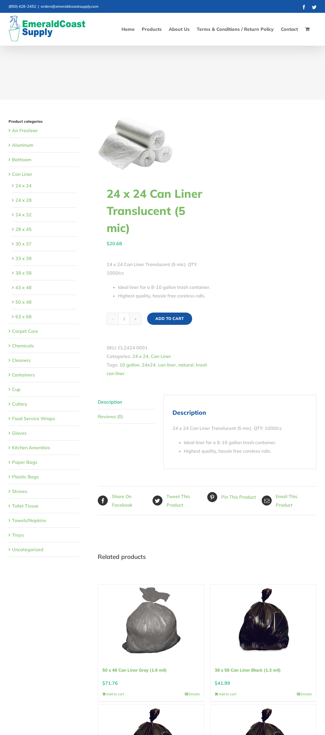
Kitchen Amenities (31, 447)
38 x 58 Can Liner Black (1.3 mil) (248, 670)
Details (194, 694)
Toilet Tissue (25, 506)
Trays (18, 535)
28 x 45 (23, 229)
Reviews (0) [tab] (110, 416)
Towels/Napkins (29, 520)
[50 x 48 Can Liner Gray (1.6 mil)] (151, 620)
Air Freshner (25, 130)
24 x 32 (23, 215)
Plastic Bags (25, 477)
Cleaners (21, 360)
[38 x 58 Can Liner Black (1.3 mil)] (263, 620)
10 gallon (129, 365)
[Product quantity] (124, 319)
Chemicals (23, 346)
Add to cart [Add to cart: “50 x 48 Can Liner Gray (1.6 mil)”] (115, 694)
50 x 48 (23, 302)
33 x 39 (23, 258)
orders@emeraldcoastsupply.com (70, 6)
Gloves (19, 433)
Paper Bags (24, 462)
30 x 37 (23, 244)
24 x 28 (23, 200)
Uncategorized (27, 549)
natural (186, 365)
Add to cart (169, 318)
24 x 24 (140, 356)
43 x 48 (23, 287)
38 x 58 (23, 273)
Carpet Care (25, 331)
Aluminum (22, 145)
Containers (23, 375)
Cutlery (19, 404)
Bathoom (21, 159)
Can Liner (161, 356)
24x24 (149, 365)
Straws (19, 491)
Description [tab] (110, 402)
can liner (167, 365)
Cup (16, 389)
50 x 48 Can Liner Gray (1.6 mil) (134, 670)
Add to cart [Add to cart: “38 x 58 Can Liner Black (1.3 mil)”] (227, 694)
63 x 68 (23, 316)
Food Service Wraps (33, 418)
